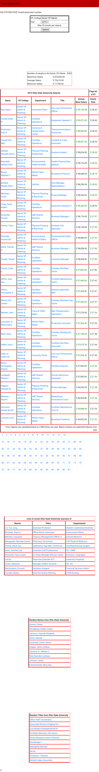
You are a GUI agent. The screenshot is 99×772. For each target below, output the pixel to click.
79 (25, 469)
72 (69, 463)
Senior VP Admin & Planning (21, 109)
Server (33, 751)
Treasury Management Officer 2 (47, 537)
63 (19, 463)
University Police (39, 109)
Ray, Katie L (6, 109)
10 (42, 435)
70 (58, 463)
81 (36, 469)
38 (47, 449)
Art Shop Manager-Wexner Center (48, 555)
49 (25, 456)
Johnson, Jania (36, 660)
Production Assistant (61, 323)
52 (41, 456)
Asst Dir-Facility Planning (44, 573)
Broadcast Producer (61, 174)
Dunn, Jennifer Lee (13, 550)
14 (64, 435)
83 (47, 469)
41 (64, 449)
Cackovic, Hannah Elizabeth (42, 633)
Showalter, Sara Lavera (15, 555)
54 (52, 456)
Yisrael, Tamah (7, 259)
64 (25, 463)
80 (30, 469)
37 (41, 449)
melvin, (8, 559)
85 (58, 469)
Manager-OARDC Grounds (45, 564)
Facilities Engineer (60, 366)
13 (59, 435)
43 (75, 449)
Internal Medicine (74, 537)
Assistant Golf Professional (45, 550)
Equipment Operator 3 (62, 120)
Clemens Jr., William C (39, 651)
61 (8, 463)
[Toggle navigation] (93, 3)
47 (14, 456)
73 (75, 463)
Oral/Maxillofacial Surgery (78, 546)
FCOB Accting (72, 573)
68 (47, 463)
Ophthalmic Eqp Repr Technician (48, 546)
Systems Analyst (59, 152)
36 (36, 449)
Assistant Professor (42, 528)
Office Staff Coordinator (41, 719)
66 (36, 463)
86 (64, 469)
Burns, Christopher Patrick (6, 366)
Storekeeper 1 (36, 742)
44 (80, 449)
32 (14, 449)
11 (48, 435)
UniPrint (35, 184)
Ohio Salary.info (11, 3)
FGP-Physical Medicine (76, 541)
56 (64, 456)
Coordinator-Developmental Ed (44, 728)
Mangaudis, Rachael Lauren (17, 541)
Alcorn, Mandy (35, 638)
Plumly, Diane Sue (13, 546)
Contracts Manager (60, 259)
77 (14, 469)
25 (58, 442)
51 (36, 456)
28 (75, 442)
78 (19, 469)
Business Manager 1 (61, 216)
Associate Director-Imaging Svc (44, 724)
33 (19, 449)
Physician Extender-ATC (44, 559)
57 (69, 456)
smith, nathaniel (12, 564)
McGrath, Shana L (13, 532)
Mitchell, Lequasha (13, 537)
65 (30, 463)
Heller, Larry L (7, 344)
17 (14, 442)
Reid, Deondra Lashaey (39, 656)
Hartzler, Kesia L (12, 573)
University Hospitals (75, 559)
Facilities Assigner (41, 568)
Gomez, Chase (35, 624)
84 (52, 469)
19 (25, 442)
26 (64, 442)
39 (52, 449)
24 (52, 442)
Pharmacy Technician (42, 541)
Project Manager (59, 195)
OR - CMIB (70, 550)
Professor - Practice (39, 756)
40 (58, 449)
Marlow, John (7, 312)
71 (64, 463)
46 (8, 456)
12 (53, 435)
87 (69, 469)
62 (14, 463)
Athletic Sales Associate (41, 760)
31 (8, 449)
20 (30, 442)
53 (47, 456)
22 (41, 442)
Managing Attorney (38, 746)
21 (36, 442)
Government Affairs (75, 532)
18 (19, 442)
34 (25, 449)
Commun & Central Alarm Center (38, 131)
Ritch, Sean (6, 334)
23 (47, 442)
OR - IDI (69, 564)
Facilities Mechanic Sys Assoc (43, 733)
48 (19, 456)
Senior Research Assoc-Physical (44, 737)
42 (69, 449)
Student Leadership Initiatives (79, 528)
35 (30, 449)
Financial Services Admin (77, 568)
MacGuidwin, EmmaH (15, 568)
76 (8, 469)
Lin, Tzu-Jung (11, 528)
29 (80, 442)
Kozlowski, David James (40, 642)
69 (52, 463)
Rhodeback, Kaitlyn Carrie (41, 629)
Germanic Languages (75, 555)
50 (30, 456)
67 (41, 463)
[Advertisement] (49, 50)
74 (80, 463)
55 (58, 456)
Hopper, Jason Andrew (39, 647)
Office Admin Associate (43, 532)
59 (80, 456)
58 (75, 456)
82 (41, 469)
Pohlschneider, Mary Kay (40, 665)
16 (8, 442)
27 (69, 442)
